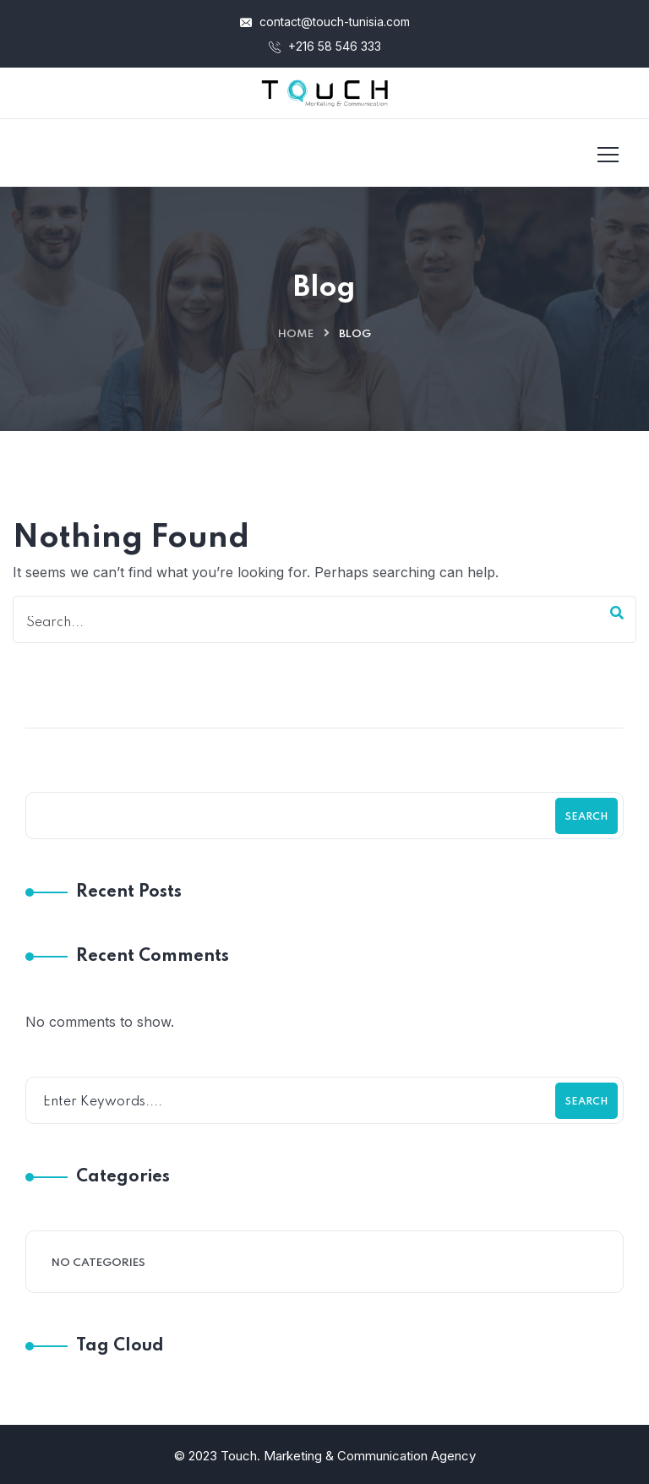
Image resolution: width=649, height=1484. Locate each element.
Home (296, 334)
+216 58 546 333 (325, 46)
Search (586, 817)
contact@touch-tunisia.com (325, 21)
